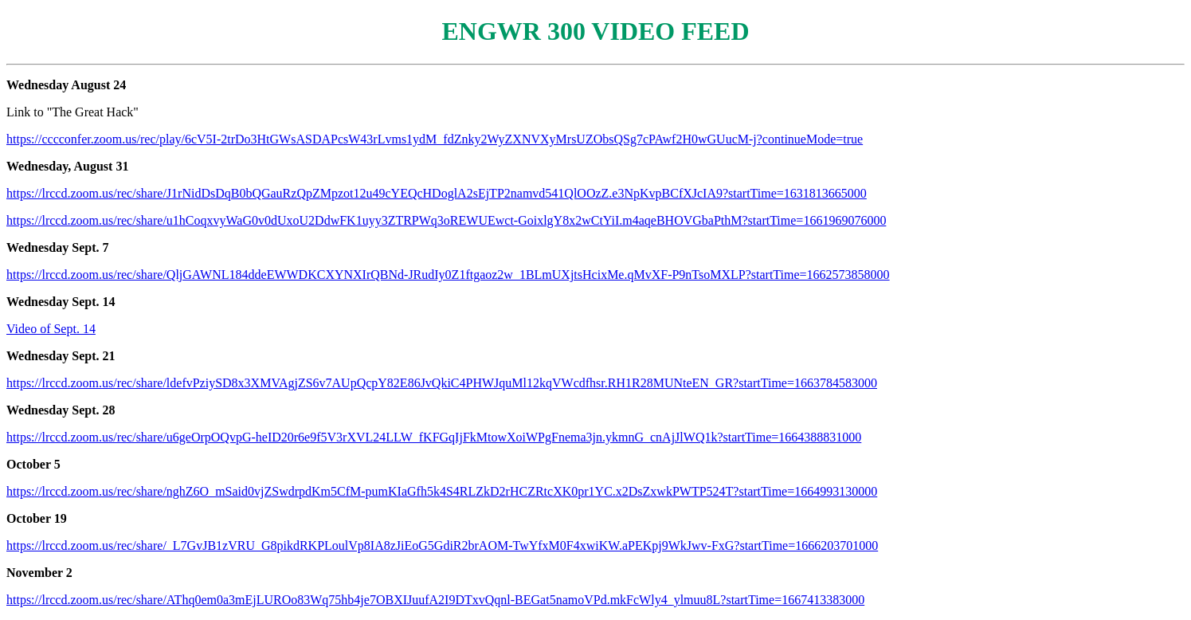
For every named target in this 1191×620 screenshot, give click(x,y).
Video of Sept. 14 (51, 329)
